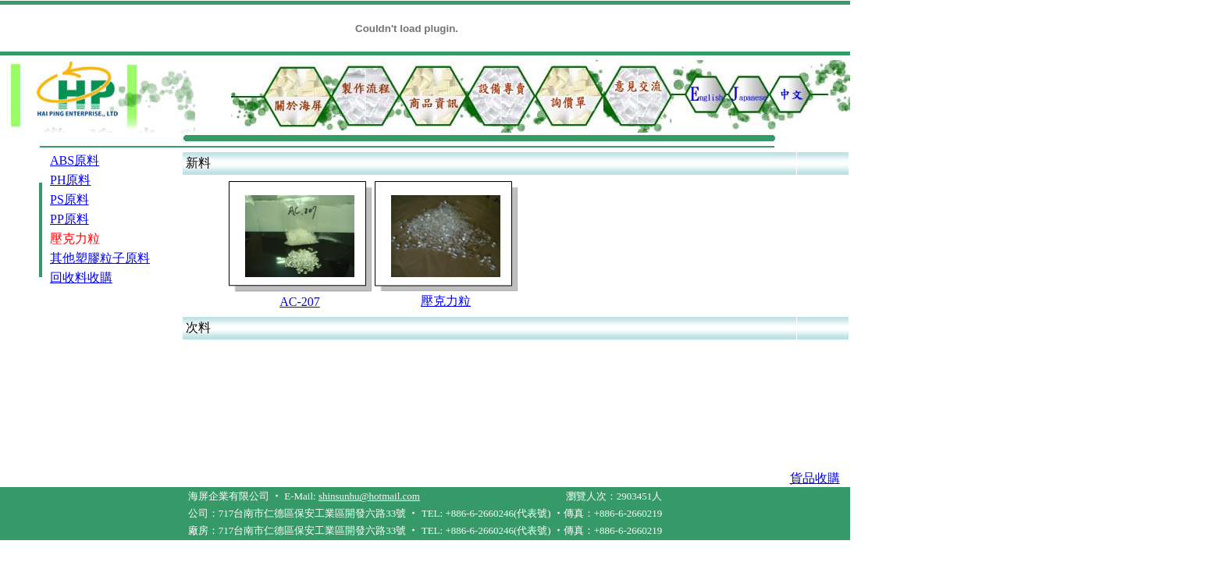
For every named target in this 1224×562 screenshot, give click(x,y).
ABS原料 (74, 160)
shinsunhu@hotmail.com (369, 496)
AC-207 (299, 301)
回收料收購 (81, 277)
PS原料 (69, 199)
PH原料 (70, 180)
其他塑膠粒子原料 (100, 258)
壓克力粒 (446, 301)
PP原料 (69, 219)
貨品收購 (815, 478)
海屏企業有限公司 (228, 496)
